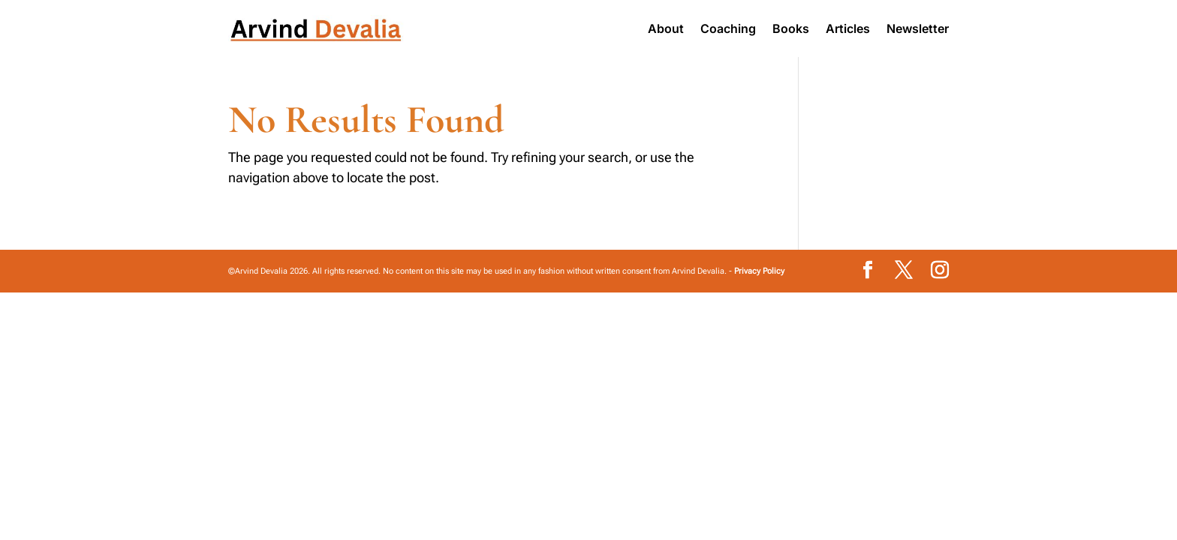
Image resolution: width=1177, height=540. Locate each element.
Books (790, 28)
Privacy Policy (759, 271)
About (666, 28)
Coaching (728, 28)
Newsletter (918, 28)
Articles (848, 28)
